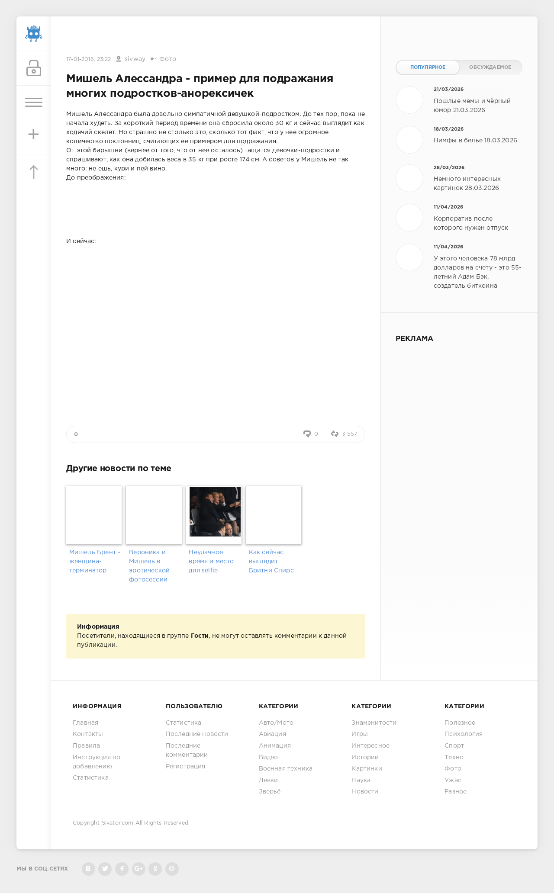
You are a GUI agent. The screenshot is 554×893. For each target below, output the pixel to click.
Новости (364, 791)
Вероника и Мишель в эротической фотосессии (149, 566)
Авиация (272, 734)
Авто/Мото (276, 723)
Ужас (452, 780)
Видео (268, 757)
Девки (268, 780)
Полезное (459, 723)
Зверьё (270, 791)
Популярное (428, 67)
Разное (455, 791)
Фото (167, 59)
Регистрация (186, 766)
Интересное (370, 745)
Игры (359, 734)
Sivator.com (118, 823)
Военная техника (286, 768)
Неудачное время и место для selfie (211, 561)
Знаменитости (373, 723)
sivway (135, 59)
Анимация (275, 745)
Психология (463, 734)
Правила (86, 745)
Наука (360, 780)
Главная (85, 723)
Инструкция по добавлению (96, 762)
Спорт (454, 745)
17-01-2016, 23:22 (88, 59)
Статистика (91, 778)
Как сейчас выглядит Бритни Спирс (271, 561)
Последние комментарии (187, 750)
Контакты (88, 734)
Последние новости (197, 734)
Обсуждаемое (490, 67)
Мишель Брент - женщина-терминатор (94, 561)
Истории (365, 757)
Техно (454, 757)
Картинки (366, 768)
